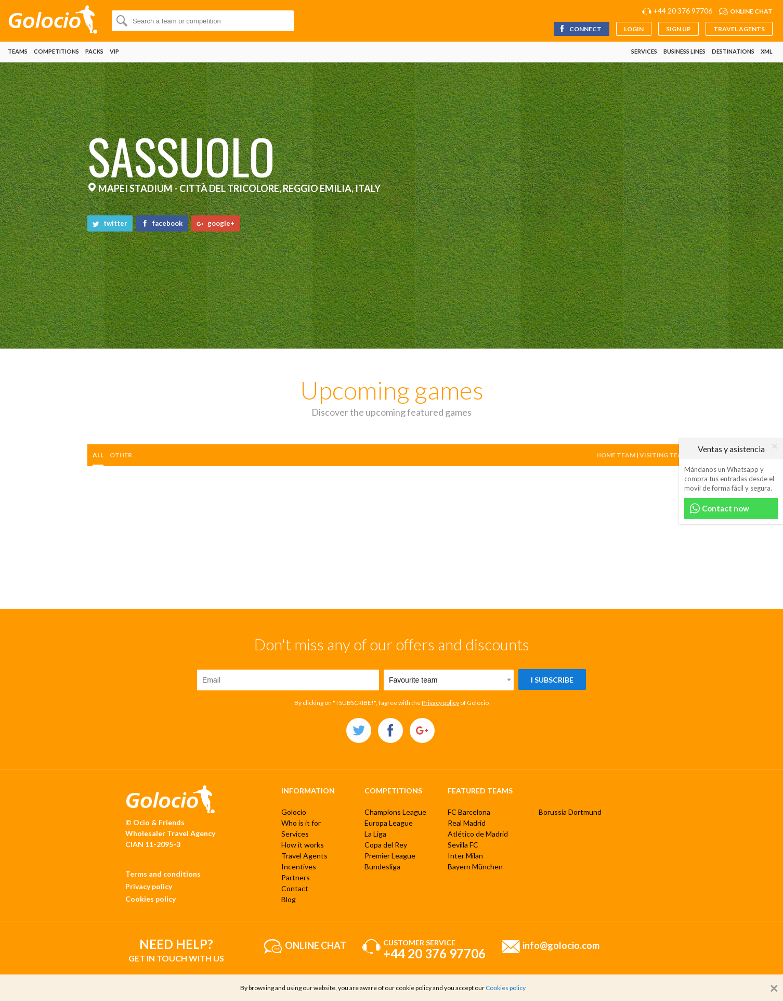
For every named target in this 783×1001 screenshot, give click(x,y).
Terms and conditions (163, 873)
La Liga (375, 833)
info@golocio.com (561, 945)
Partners (295, 877)
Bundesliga (382, 866)
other (121, 455)
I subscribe (552, 679)
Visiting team (664, 455)
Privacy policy (440, 703)
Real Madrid (467, 822)
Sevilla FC (463, 844)
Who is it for (301, 822)
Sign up (678, 29)
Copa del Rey (385, 844)
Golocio (293, 811)
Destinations (733, 51)
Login (634, 29)
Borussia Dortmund (570, 811)
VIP (114, 51)
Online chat (751, 11)
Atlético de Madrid (478, 833)
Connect (580, 29)
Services (644, 51)
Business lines (684, 51)
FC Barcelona (469, 811)
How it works (302, 844)
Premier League (389, 855)
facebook (161, 223)
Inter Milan (465, 855)
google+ (215, 223)
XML (767, 51)
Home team (615, 455)
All (98, 455)
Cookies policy (150, 898)
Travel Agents (739, 29)
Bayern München (475, 866)
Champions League (395, 811)
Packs (94, 51)
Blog (288, 899)
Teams (18, 51)
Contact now (719, 508)
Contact (294, 888)
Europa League (388, 822)
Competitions (56, 51)
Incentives (298, 866)
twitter (110, 223)
